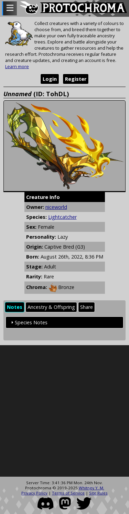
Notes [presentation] (14, 307)
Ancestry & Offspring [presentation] (51, 307)
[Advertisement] (64, 411)
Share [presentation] (86, 307)
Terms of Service (68, 493)
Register (75, 79)
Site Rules (98, 493)
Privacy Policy (34, 493)
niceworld (56, 207)
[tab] (14, 307)
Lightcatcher (62, 217)
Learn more (17, 66)
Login (50, 79)
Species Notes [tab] (28, 322)
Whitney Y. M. (91, 487)
